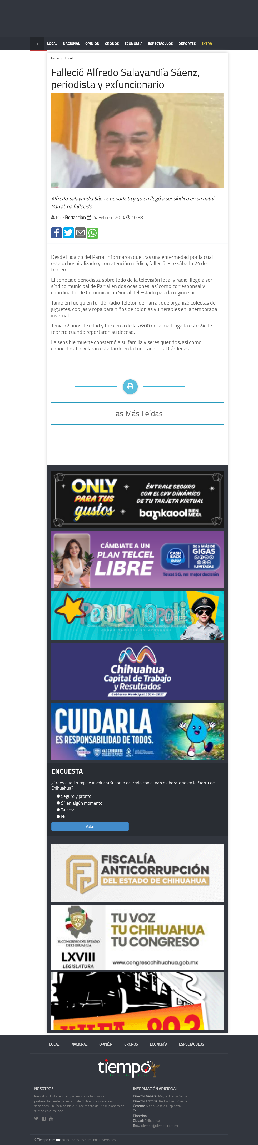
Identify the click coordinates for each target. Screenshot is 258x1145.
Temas (38, 57)
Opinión (92, 43)
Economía (133, 43)
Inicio (55, 58)
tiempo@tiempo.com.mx (156, 1125)
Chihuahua (146, 1120)
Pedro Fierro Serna (160, 1101)
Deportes (187, 43)
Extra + (208, 43)
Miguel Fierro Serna (160, 1096)
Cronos (112, 43)
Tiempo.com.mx (49, 1139)
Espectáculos (160, 43)
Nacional (71, 43)
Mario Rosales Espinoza (157, 1105)
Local (52, 43)
